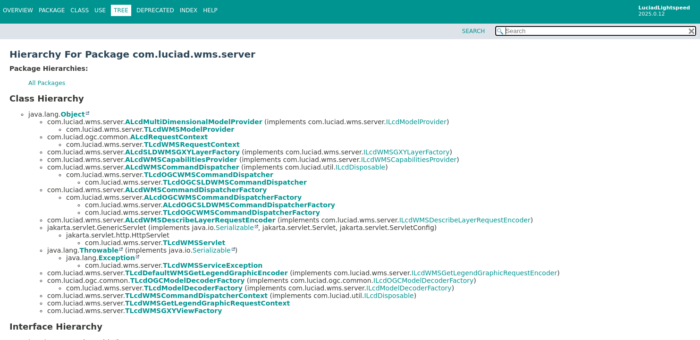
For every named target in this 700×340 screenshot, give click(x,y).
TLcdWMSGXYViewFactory (173, 310)
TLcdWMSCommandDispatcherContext (196, 295)
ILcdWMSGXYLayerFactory (406, 152)
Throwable (98, 250)
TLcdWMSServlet (194, 242)
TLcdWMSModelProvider (189, 129)
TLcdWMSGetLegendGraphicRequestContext (207, 303)
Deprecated (155, 10)
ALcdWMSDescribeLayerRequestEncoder (200, 220)
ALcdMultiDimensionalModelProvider (193, 122)
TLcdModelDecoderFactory (193, 288)
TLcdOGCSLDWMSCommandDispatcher (235, 182)
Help (210, 10)
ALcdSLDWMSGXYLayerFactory (182, 152)
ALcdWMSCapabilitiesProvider (181, 159)
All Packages (46, 82)
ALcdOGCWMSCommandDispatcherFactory (223, 197)
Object (72, 114)
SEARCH (473, 31)
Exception (116, 258)
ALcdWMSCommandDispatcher (182, 167)
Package (52, 10)
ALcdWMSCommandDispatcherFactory (196, 190)
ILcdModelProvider (416, 122)
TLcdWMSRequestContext (192, 144)
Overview (18, 10)
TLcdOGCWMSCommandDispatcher (208, 174)
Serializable (235, 227)
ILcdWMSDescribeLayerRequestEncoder (465, 220)
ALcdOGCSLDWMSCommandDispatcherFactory (249, 205)
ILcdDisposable (360, 167)
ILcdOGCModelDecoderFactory (423, 280)
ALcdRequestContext (169, 137)
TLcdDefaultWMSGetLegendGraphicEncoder (206, 273)
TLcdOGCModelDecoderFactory (187, 280)
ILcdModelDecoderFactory (409, 288)
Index (189, 10)
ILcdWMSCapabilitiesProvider (409, 159)
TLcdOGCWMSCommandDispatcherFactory (241, 212)
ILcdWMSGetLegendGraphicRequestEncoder (484, 273)
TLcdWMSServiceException (212, 265)
